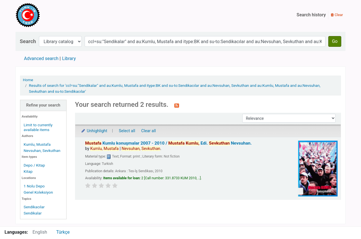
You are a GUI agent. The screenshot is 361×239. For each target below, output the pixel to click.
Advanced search (41, 58)
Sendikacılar (34, 207)
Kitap (28, 171)
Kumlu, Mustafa (37, 144)
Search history (311, 14)
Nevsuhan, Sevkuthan (42, 150)
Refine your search (43, 105)
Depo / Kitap (34, 165)
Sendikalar (33, 213)
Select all (127, 131)
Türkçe (63, 232)
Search (28, 41)
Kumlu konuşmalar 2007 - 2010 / (168, 143)
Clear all (148, 131)
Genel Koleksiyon (38, 192)
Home (28, 80)
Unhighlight (94, 131)
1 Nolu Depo (34, 186)
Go (335, 41)
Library (69, 58)
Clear (337, 15)
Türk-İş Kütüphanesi (44, 15)
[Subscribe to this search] (176, 105)
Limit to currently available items (38, 127)
